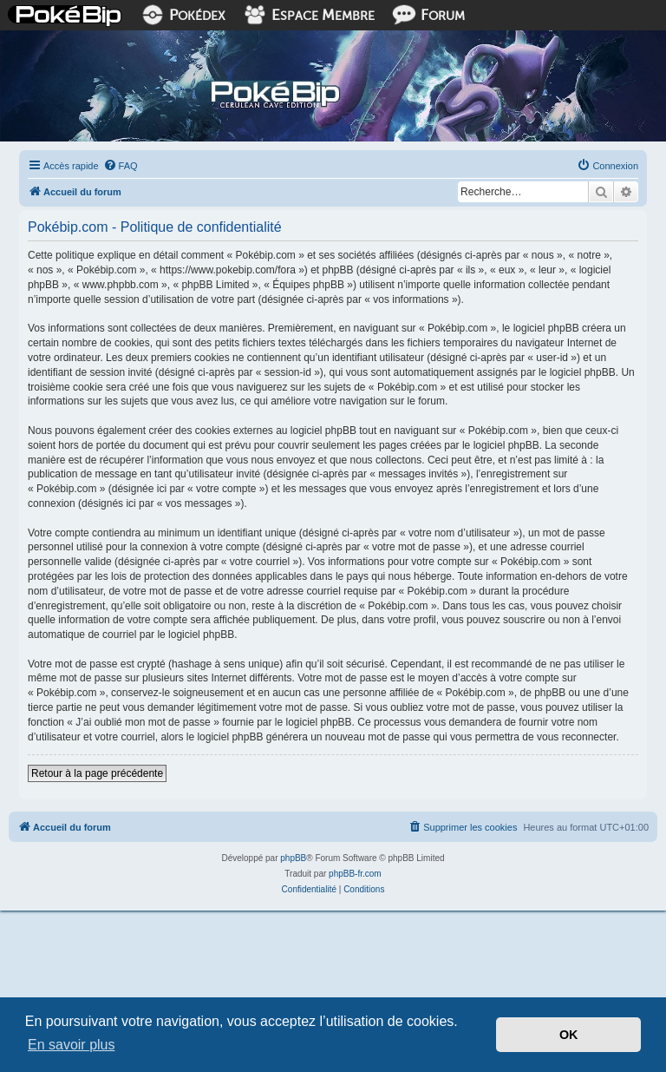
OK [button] (568, 1035)
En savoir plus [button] (71, 1044)
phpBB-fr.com (355, 873)
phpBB (293, 858)
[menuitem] (120, 165)
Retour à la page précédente (97, 773)
